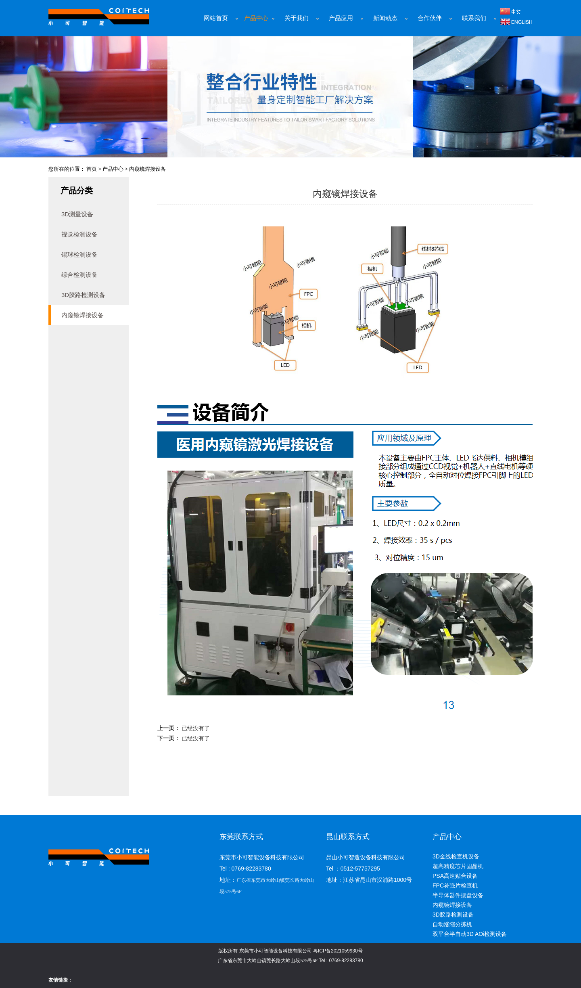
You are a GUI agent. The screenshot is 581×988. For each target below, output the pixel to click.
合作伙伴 (430, 18)
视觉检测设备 (79, 234)
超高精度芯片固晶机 (458, 866)
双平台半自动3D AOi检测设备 (470, 934)
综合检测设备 (79, 274)
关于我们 (296, 18)
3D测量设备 (77, 214)
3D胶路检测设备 (83, 294)
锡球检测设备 (79, 254)
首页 (91, 169)
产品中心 (256, 18)
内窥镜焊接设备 (147, 169)
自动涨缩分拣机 (452, 924)
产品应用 (341, 18)
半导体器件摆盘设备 (458, 895)
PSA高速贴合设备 (455, 876)
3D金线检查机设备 (456, 856)
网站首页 (216, 18)
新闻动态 (385, 18)
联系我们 (474, 18)
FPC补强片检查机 (455, 885)
